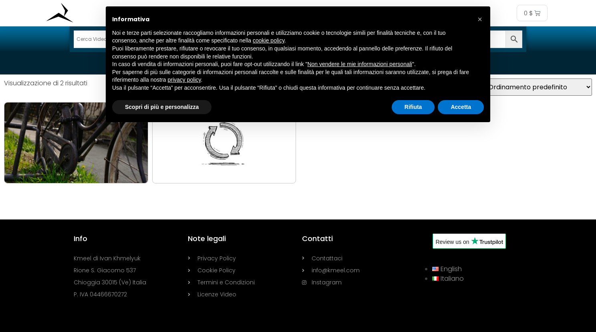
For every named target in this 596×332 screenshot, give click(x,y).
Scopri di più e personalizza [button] (162, 107)
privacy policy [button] (184, 79)
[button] (479, 19)
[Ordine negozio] (536, 87)
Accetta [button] (461, 107)
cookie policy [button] (268, 40)
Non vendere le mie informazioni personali (359, 64)
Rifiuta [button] (413, 107)
